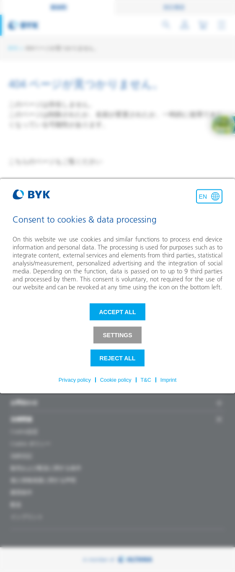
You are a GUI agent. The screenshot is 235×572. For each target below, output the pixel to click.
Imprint (168, 380)
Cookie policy (116, 380)
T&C (146, 380)
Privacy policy (75, 380)
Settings (117, 335)
